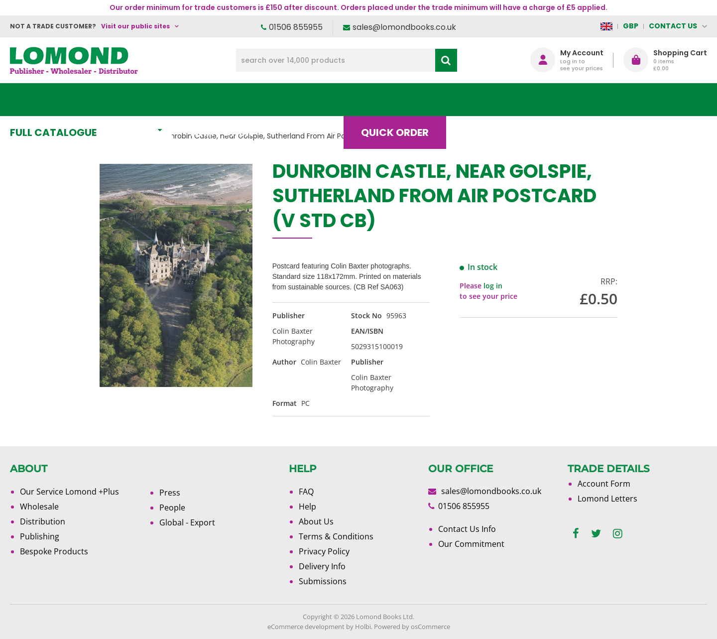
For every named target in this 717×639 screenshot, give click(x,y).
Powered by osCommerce (412, 626)
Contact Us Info (467, 528)
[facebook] (576, 533)
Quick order (403, 100)
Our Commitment (471, 543)
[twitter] (596, 533)
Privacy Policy (324, 551)
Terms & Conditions (336, 536)
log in (492, 285)
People (172, 507)
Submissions (323, 581)
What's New (231, 100)
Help (307, 506)
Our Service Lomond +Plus (69, 491)
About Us (559, 100)
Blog (485, 100)
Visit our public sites (135, 26)
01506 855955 (296, 27)
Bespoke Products (54, 551)
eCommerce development (306, 626)
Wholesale (39, 506)
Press (169, 492)
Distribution (42, 521)
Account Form (604, 483)
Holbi (363, 626)
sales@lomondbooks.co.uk (404, 27)
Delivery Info (322, 566)
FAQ (306, 491)
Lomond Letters (607, 498)
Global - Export (187, 522)
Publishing (39, 536)
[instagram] (617, 533)
